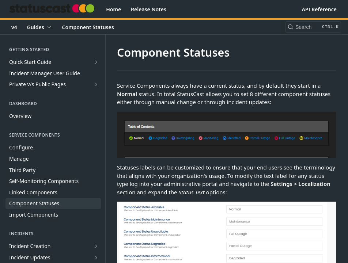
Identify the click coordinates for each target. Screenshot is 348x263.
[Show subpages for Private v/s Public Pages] (96, 84)
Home (113, 9)
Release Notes (148, 9)
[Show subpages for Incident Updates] (96, 257)
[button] (226, 135)
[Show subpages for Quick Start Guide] (96, 62)
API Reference (319, 9)
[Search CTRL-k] (313, 27)
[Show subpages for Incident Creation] (96, 246)
